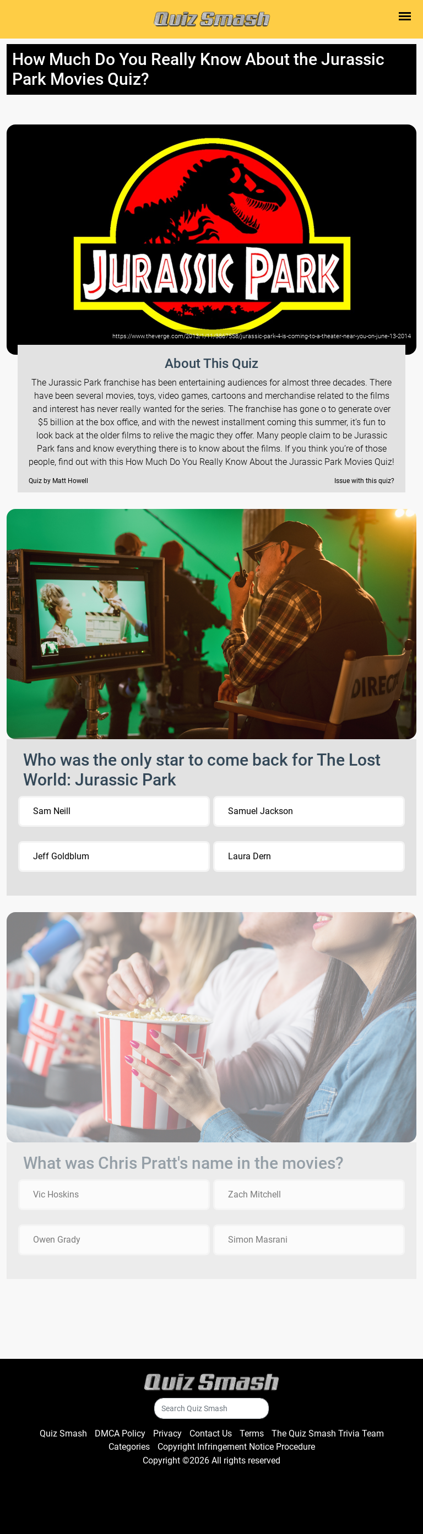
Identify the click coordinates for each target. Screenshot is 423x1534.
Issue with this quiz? (364, 481)
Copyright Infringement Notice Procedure (236, 1446)
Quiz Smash (63, 1433)
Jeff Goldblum (61, 856)
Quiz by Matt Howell (58, 481)
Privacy (167, 1433)
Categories (129, 1446)
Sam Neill (51, 811)
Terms (252, 1433)
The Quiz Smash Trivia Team (328, 1433)
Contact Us (210, 1433)
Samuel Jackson (260, 811)
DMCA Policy (120, 1433)
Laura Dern (249, 856)
